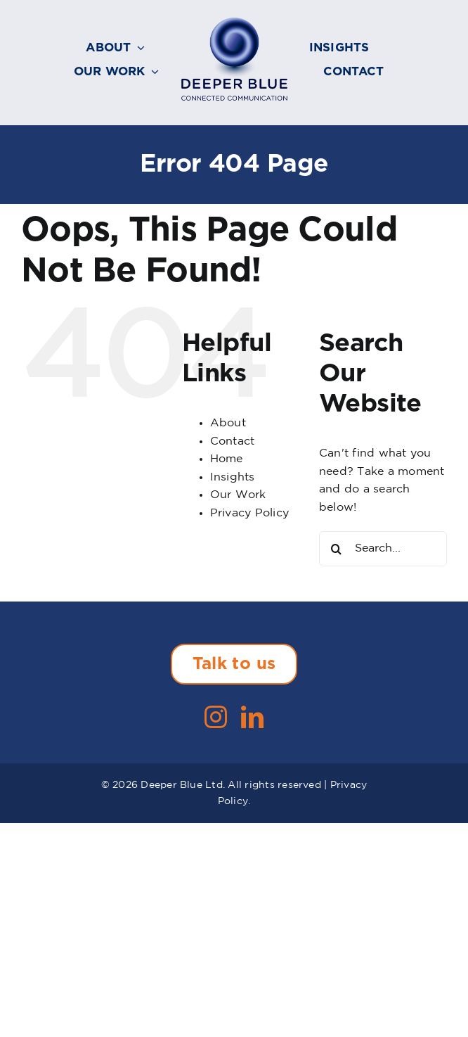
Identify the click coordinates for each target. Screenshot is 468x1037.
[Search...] (383, 548)
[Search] (336, 548)
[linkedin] (252, 717)
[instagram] (215, 717)
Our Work (238, 495)
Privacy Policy (249, 513)
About (228, 423)
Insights (232, 477)
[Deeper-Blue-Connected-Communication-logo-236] (234, 23)
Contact (232, 441)
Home (226, 459)
